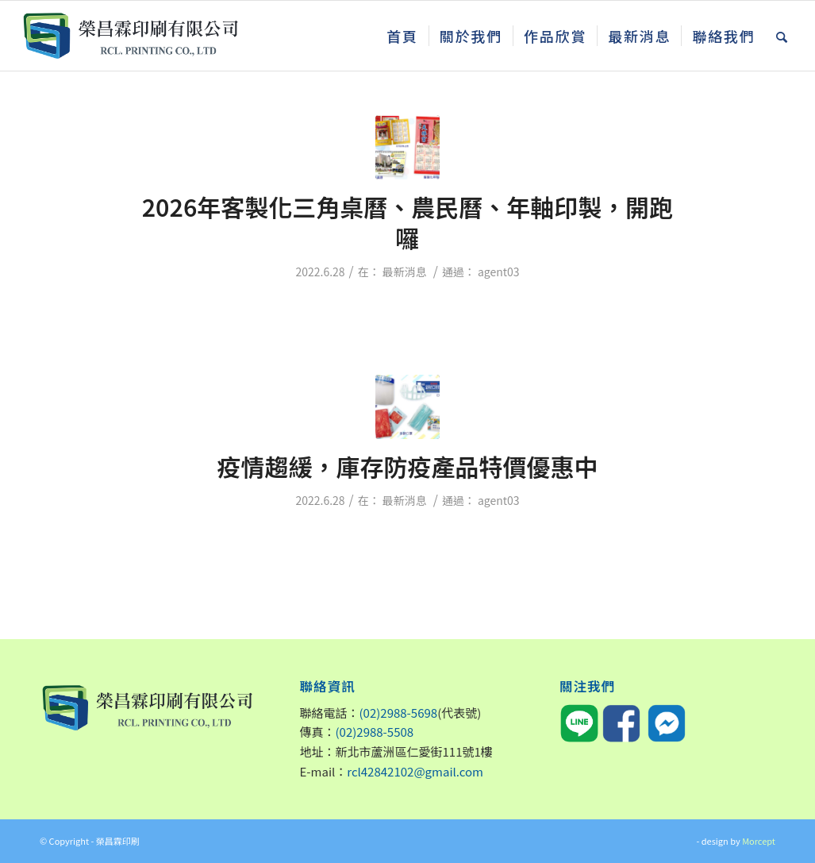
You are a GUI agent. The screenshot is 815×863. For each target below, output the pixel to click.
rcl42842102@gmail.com (415, 771)
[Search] (782, 36)
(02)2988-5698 (398, 712)
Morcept (758, 840)
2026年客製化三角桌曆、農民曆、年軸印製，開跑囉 (408, 222)
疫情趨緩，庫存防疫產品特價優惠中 (407, 466)
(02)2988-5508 (375, 731)
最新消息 (405, 271)
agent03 (499, 271)
